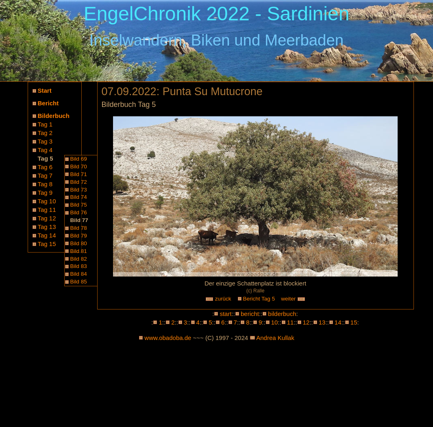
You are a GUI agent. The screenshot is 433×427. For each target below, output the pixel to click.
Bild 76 (78, 212)
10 (274, 322)
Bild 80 (78, 243)
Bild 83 (78, 266)
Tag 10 (47, 201)
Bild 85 (78, 282)
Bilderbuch (54, 115)
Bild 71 (78, 174)
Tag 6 (45, 166)
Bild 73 (78, 190)
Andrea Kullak (275, 337)
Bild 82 (78, 259)
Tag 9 (45, 192)
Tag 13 (47, 226)
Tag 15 (47, 243)
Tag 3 (45, 141)
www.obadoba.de (167, 337)
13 (322, 322)
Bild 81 (78, 251)
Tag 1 (45, 124)
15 (353, 322)
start (225, 313)
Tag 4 (45, 149)
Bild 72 (78, 182)
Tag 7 (45, 175)
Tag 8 (45, 184)
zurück (218, 299)
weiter (293, 299)
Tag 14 (47, 235)
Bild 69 (78, 159)
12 (306, 322)
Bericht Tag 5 (259, 299)
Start (45, 90)
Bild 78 (78, 228)
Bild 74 (78, 197)
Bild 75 (78, 205)
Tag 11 (47, 209)
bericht (250, 313)
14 (338, 322)
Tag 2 (45, 132)
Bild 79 (78, 236)
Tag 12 (47, 218)
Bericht (48, 103)
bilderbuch (282, 313)
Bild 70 (78, 166)
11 (290, 322)
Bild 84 (78, 274)
